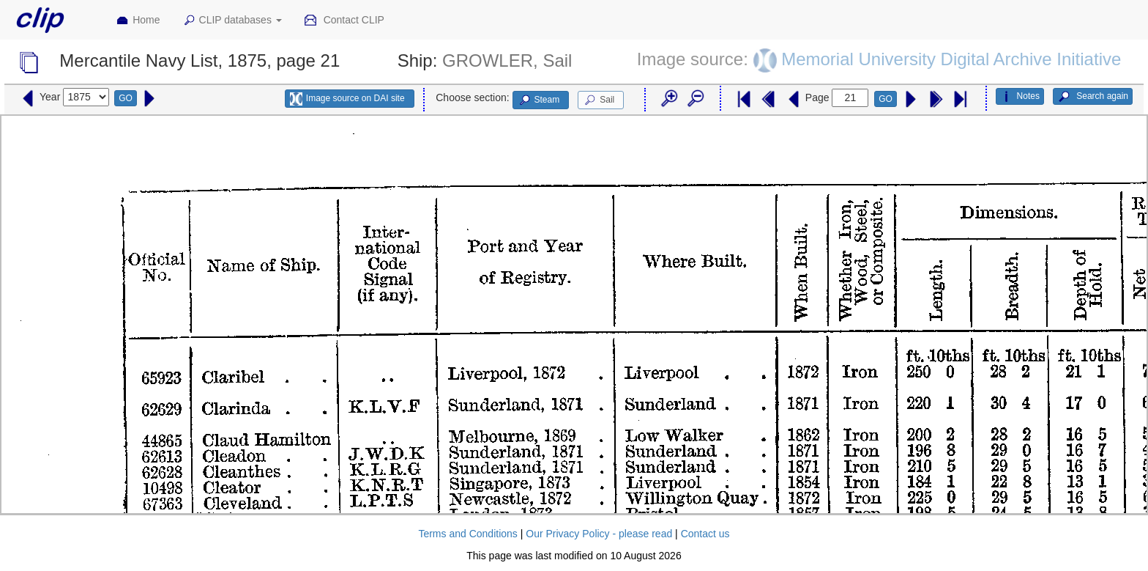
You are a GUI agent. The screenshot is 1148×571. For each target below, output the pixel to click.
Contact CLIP (344, 20)
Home (138, 20)
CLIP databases (232, 20)
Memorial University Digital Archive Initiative (951, 59)
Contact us (705, 533)
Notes (1020, 96)
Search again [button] (1092, 96)
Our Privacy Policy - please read (599, 533)
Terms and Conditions (467, 533)
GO (126, 98)
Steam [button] (539, 100)
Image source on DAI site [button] (347, 99)
